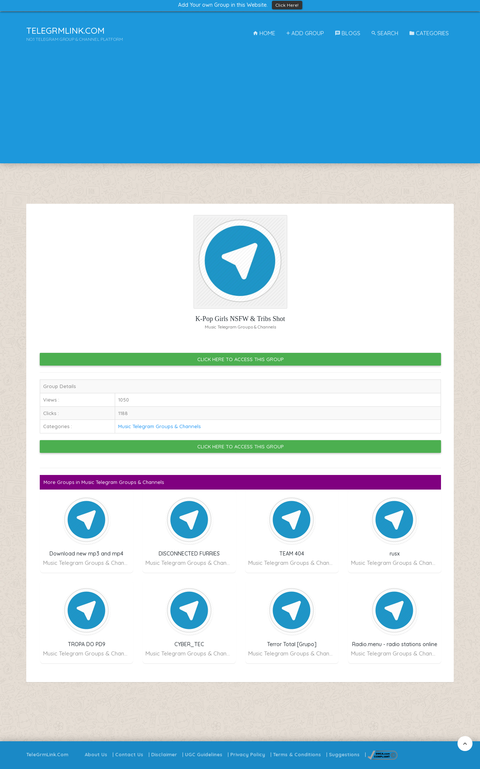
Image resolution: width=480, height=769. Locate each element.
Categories (429, 33)
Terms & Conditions (297, 754)
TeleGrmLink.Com (47, 754)
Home (264, 33)
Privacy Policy (247, 754)
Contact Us (129, 754)
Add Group (305, 33)
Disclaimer (164, 754)
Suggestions (344, 754)
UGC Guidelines (203, 754)
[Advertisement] (240, 110)
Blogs (347, 33)
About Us (96, 754)
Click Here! (287, 5)
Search (385, 33)
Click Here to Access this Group (240, 359)
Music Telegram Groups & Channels (159, 426)
